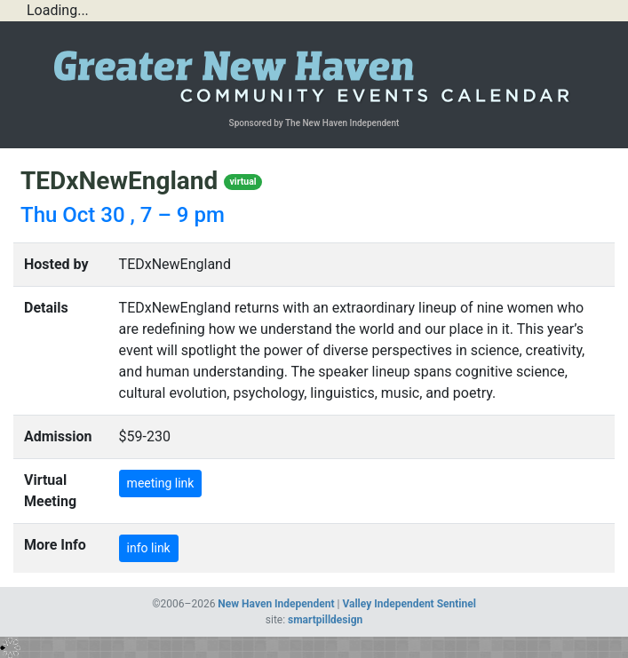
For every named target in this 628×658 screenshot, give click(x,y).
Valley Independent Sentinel (408, 604)
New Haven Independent (276, 604)
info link (149, 548)
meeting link (161, 483)
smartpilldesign (325, 620)
